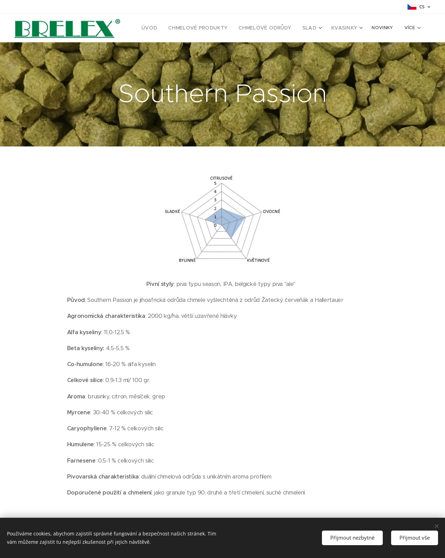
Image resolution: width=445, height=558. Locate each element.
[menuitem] (165, 28)
